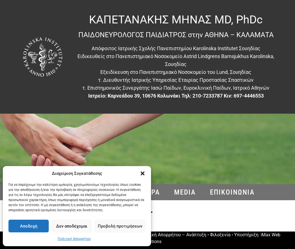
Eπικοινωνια (232, 192)
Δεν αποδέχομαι (71, 226)
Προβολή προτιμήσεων (120, 226)
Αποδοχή (28, 226)
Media (185, 192)
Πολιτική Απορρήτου (74, 239)
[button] (142, 173)
